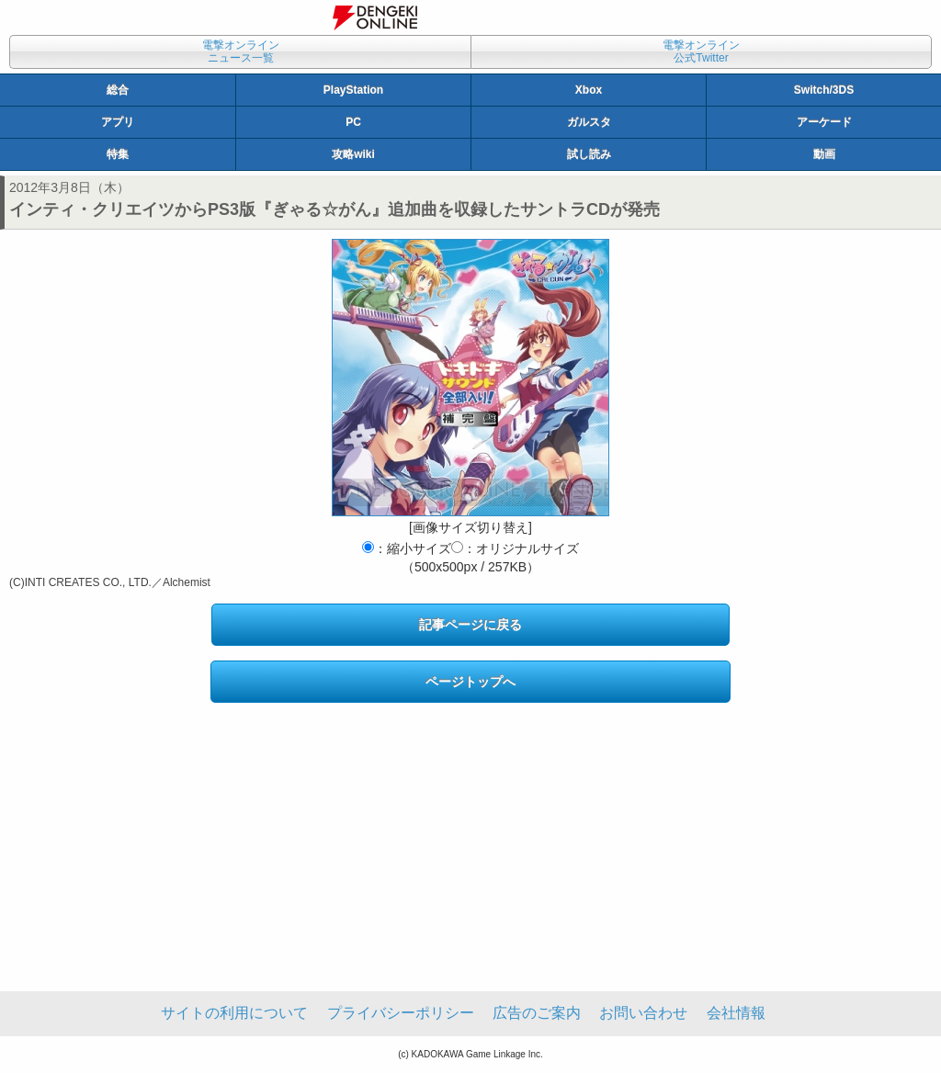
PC (353, 122)
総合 (118, 90)
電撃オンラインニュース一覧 (240, 51)
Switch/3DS (824, 90)
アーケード (824, 122)
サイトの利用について (234, 1013)
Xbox (588, 90)
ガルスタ (589, 122)
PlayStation (353, 90)
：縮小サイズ (406, 548)
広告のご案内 (537, 1013)
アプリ (117, 122)
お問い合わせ (643, 1013)
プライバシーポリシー (400, 1013)
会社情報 (736, 1013)
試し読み (589, 154)
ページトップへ (470, 681)
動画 (824, 154)
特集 (118, 154)
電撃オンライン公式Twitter (701, 51)
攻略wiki (353, 154)
